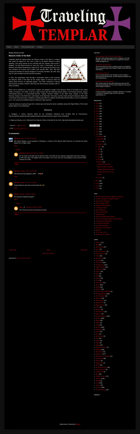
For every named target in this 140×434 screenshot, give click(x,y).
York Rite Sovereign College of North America (109, 219)
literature (98, 309)
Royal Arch (99, 354)
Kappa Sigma (100, 300)
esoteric (98, 271)
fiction (97, 273)
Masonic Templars (101, 316)
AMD (97, 244)
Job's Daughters (100, 296)
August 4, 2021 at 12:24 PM (29, 171)
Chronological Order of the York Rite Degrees (109, 56)
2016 (97, 129)
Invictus (99, 174)
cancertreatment (100, 253)
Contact (39, 47)
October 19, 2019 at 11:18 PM (34, 153)
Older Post (84, 250)
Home (9, 47)
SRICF (98, 365)
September (101, 144)
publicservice (99, 336)
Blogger (78, 424)
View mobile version (48, 253)
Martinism (98, 314)
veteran (98, 385)
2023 (97, 111)
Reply (15, 145)
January (100, 177)
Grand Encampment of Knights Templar (107, 199)
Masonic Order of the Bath (105, 167)
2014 (97, 134)
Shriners (98, 360)
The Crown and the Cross (103, 64)
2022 (97, 113)
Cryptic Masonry (100, 267)
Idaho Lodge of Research (103, 291)
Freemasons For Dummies (103, 221)
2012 (97, 183)
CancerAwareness (101, 251)
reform (98, 343)
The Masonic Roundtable (103, 205)
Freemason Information (102, 223)
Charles (16, 194)
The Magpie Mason (101, 208)
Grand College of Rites (102, 203)
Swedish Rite (99, 372)
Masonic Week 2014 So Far (105, 172)
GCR (97, 276)
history (15, 128)
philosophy (99, 329)
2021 (97, 116)
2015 (97, 131)
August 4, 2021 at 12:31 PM (29, 182)
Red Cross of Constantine (103, 228)
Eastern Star (99, 269)
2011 (97, 186)
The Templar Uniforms (102, 73)
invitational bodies (101, 294)
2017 (97, 126)
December (101, 136)
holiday (98, 287)
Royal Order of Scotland (103, 234)
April (99, 157)
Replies (18, 149)
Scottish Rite (99, 358)
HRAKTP (98, 230)
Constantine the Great (103, 164)
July (99, 149)
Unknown (22, 153)
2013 (97, 181)
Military (98, 320)
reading (98, 340)
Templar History (100, 214)
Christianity (99, 262)
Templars (98, 378)
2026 (97, 103)
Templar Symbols (101, 90)
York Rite (98, 387)
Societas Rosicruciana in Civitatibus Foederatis (109, 196)
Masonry (20, 128)
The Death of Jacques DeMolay (105, 81)
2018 (97, 124)
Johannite (98, 298)
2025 (97, 106)
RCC (97, 338)
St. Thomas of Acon (101, 232)
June (99, 152)
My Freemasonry (101, 210)
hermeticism (99, 282)
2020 (97, 119)
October (100, 141)
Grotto (97, 280)
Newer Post (12, 250)
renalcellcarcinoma (101, 347)
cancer (98, 249)
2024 (97, 108)
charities (98, 260)
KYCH (97, 307)
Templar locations (101, 376)
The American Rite (27, 47)
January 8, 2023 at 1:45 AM (34, 207)
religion (98, 345)
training (98, 381)
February (100, 162)
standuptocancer (100, 369)
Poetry (98, 331)
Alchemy (98, 242)
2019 (97, 121)
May (99, 154)
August (100, 146)
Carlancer (17, 138)
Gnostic (98, 278)
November (101, 139)
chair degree (99, 258)
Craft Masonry (100, 265)
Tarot (97, 374)
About (16, 47)
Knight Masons (100, 305)
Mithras (98, 323)
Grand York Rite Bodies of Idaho (105, 216)
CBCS (97, 256)
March (100, 159)
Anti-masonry (99, 247)
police (97, 334)
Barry (21, 207)
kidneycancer (99, 302)
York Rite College (101, 389)
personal (98, 327)
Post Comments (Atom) (23, 258)
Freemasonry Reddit (102, 212)
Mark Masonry (100, 311)
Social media (99, 363)
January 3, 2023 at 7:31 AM (27, 194)
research (25, 128)
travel (97, 383)
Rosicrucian (99, 352)
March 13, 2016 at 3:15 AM (28, 138)
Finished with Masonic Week (105, 169)
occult (97, 325)
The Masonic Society (102, 225)
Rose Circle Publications (103, 201)
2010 (97, 188)
